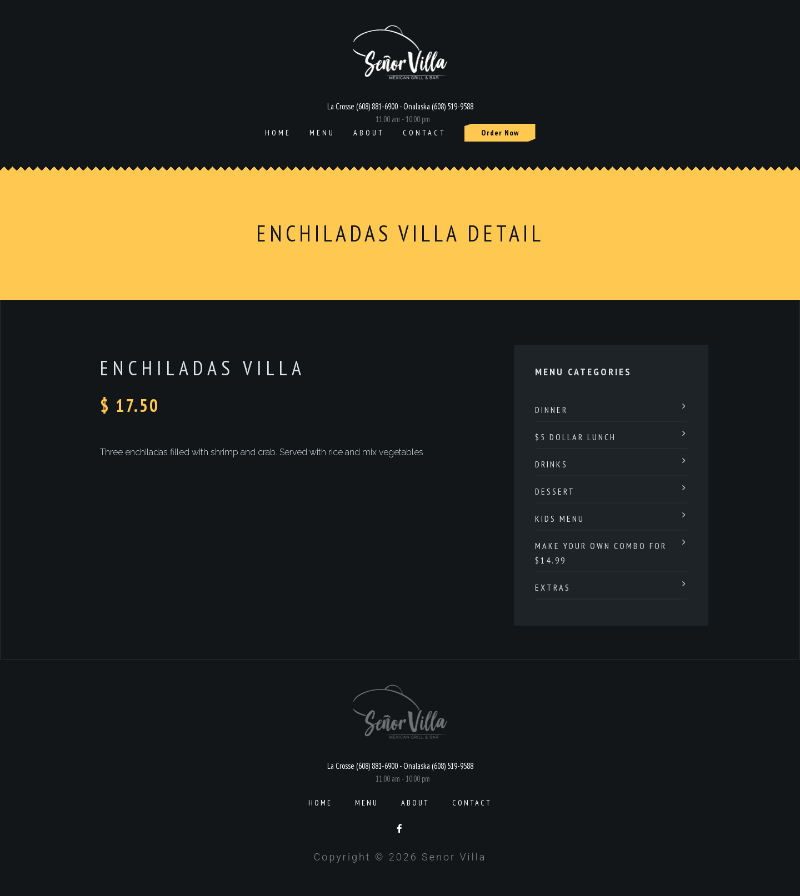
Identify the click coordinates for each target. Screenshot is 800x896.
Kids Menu (559, 518)
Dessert (555, 491)
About (368, 133)
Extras (553, 587)
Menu (322, 133)
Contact (424, 133)
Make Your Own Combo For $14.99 (601, 553)
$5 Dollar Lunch (575, 436)
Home (278, 133)
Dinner (551, 409)
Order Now (500, 133)
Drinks (551, 464)
